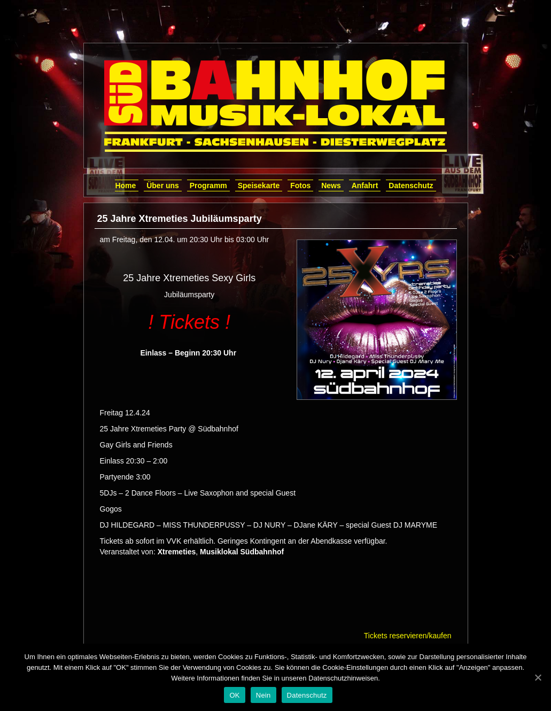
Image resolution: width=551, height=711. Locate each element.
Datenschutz (411, 185)
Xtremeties (177, 551)
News (331, 185)
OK (234, 695)
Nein (263, 695)
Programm (208, 185)
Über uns (162, 185)
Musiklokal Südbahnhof (242, 551)
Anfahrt (365, 185)
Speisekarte (259, 185)
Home (125, 185)
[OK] (537, 677)
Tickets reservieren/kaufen (408, 635)
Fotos (300, 185)
